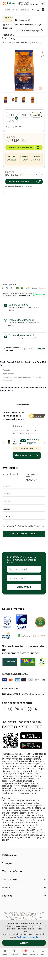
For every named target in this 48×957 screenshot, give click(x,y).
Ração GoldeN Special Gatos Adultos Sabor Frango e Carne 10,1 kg (25, 432)
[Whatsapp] (23, 709)
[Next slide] (45, 443)
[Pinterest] (17, 709)
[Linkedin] (36, 709)
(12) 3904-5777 (10, 694)
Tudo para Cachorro (24, 871)
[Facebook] (10, 709)
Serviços (24, 863)
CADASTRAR (24, 587)
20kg (11, 120)
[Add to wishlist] (42, 56)
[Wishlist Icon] (38, 9)
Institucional (24, 855)
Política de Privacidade (27, 937)
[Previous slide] (3, 443)
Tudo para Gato (24, 879)
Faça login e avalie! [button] (24, 533)
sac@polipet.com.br (32, 694)
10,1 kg (36, 114)
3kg (24, 114)
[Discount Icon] (32, 9)
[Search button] (28, 9)
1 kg (11, 114)
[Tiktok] (29, 709)
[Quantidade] (36, 174)
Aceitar (24, 943)
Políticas (24, 895)
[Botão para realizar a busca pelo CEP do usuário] (41, 30)
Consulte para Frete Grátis (26, 448)
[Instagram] (4, 709)
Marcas (24, 887)
